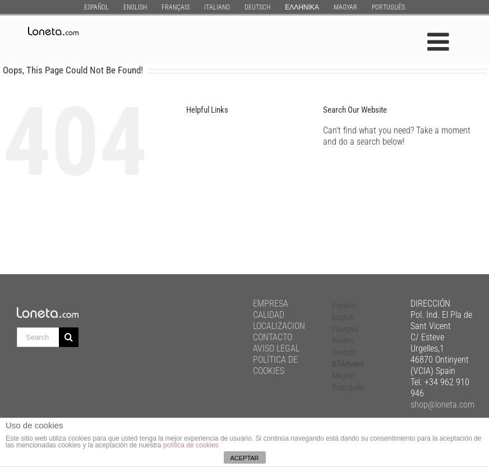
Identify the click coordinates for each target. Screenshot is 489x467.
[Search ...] (38, 337)
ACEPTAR (244, 458)
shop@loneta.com (442, 404)
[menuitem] (96, 7)
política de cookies (191, 445)
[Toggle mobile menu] (440, 41)
